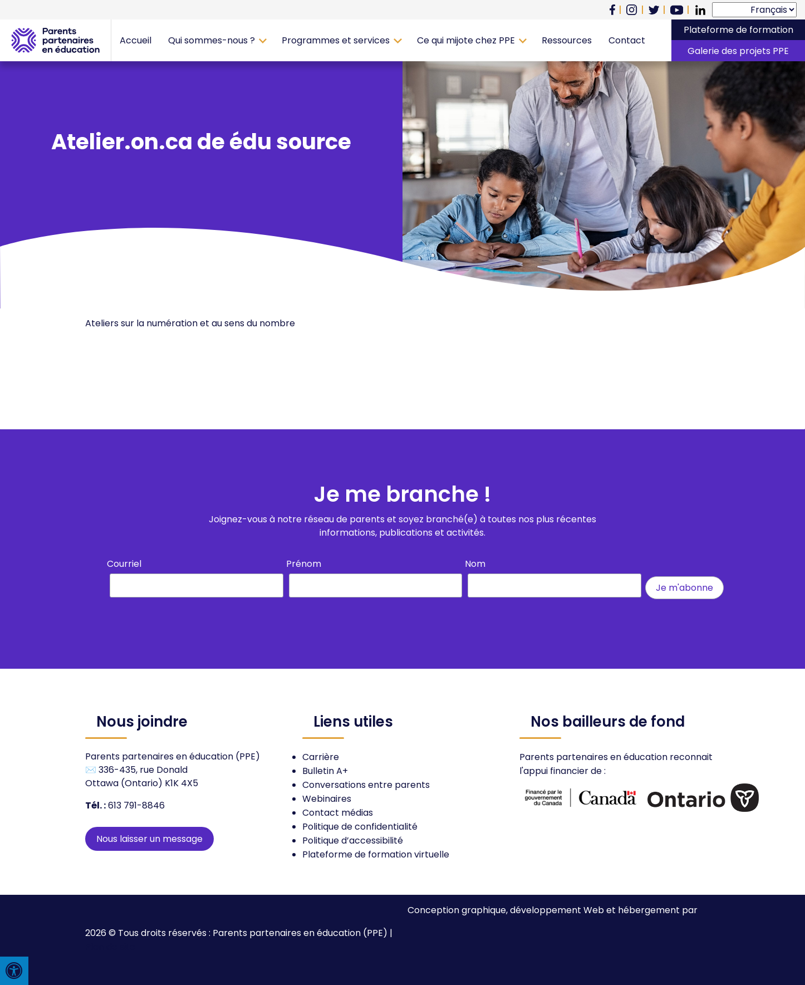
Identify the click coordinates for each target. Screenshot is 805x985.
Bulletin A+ (325, 771)
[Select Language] (754, 9)
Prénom (303, 563)
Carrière (320, 757)
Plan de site (110, 946)
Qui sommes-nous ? (211, 40)
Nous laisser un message (149, 838)
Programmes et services (336, 40)
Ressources (567, 40)
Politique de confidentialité (360, 826)
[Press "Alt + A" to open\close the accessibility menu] (14, 971)
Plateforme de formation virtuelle (375, 854)
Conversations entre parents (366, 784)
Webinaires (326, 798)
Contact (626, 40)
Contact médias (337, 812)
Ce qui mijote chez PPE (466, 40)
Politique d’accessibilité (352, 840)
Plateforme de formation (738, 29)
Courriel (124, 563)
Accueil (135, 40)
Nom (475, 563)
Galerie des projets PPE (738, 51)
